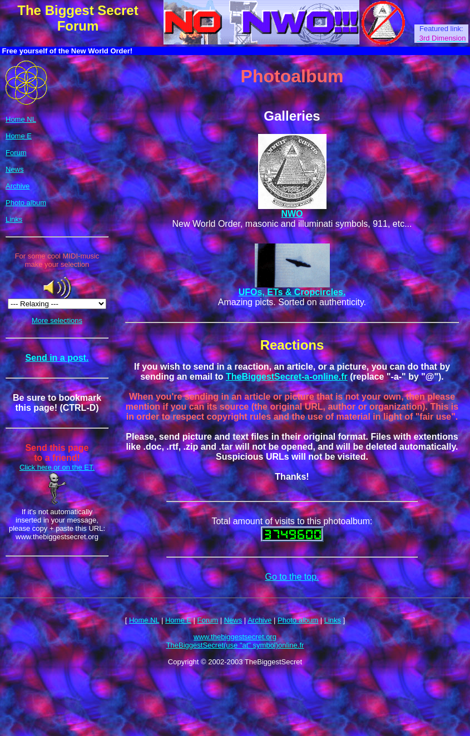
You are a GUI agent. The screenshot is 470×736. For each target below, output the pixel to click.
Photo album (26, 202)
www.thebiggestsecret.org (235, 637)
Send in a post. (57, 357)
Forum (16, 152)
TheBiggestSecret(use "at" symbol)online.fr (235, 645)
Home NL (21, 119)
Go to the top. (292, 576)
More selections (57, 320)
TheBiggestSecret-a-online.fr (287, 376)
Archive (17, 186)
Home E (19, 136)
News (15, 169)
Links (14, 219)
